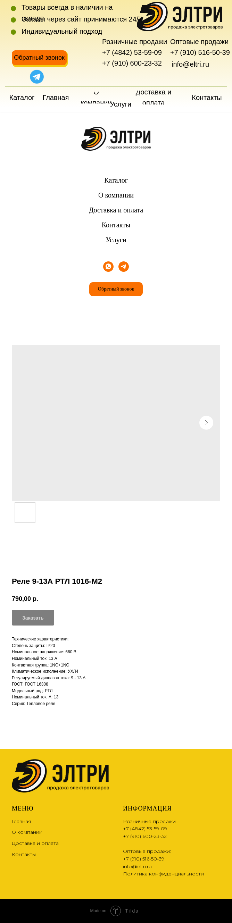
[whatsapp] (108, 266)
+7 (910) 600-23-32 (132, 63)
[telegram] (123, 266)
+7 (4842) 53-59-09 (132, 52)
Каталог (116, 180)
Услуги (116, 240)
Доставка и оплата (116, 210)
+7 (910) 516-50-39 (200, 52)
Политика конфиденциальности (163, 874)
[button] (39, 57)
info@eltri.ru (190, 64)
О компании (116, 195)
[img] (19, 77)
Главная (21, 821)
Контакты (116, 225)
